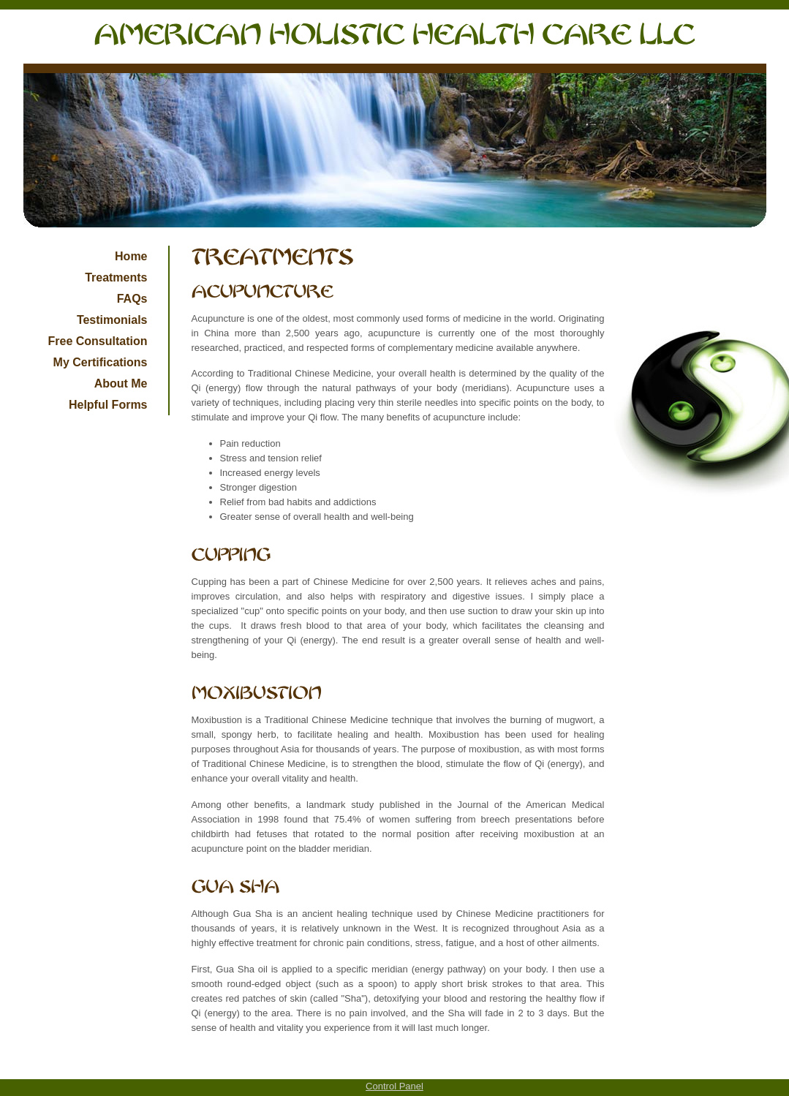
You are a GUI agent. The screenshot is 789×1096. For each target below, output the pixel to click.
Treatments (116, 277)
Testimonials (112, 320)
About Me (121, 383)
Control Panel (394, 1086)
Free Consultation (97, 341)
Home (131, 256)
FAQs (132, 298)
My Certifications (100, 362)
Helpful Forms (108, 404)
